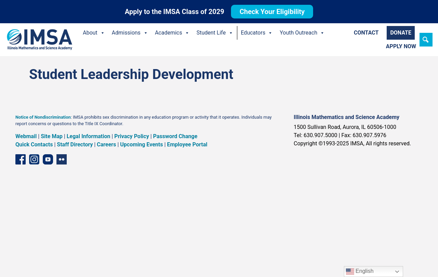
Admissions (130, 33)
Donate (400, 32)
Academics (172, 33)
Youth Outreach (302, 33)
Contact (366, 32)
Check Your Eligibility (272, 12)
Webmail (26, 136)
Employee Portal (187, 144)
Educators (257, 33)
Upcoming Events (141, 144)
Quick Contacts (34, 144)
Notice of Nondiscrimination (43, 117)
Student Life (214, 33)
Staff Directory (75, 144)
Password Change (175, 136)
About (94, 33)
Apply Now (401, 46)
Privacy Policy (131, 136)
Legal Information (89, 136)
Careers (106, 144)
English (360, 271)
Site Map (52, 136)
